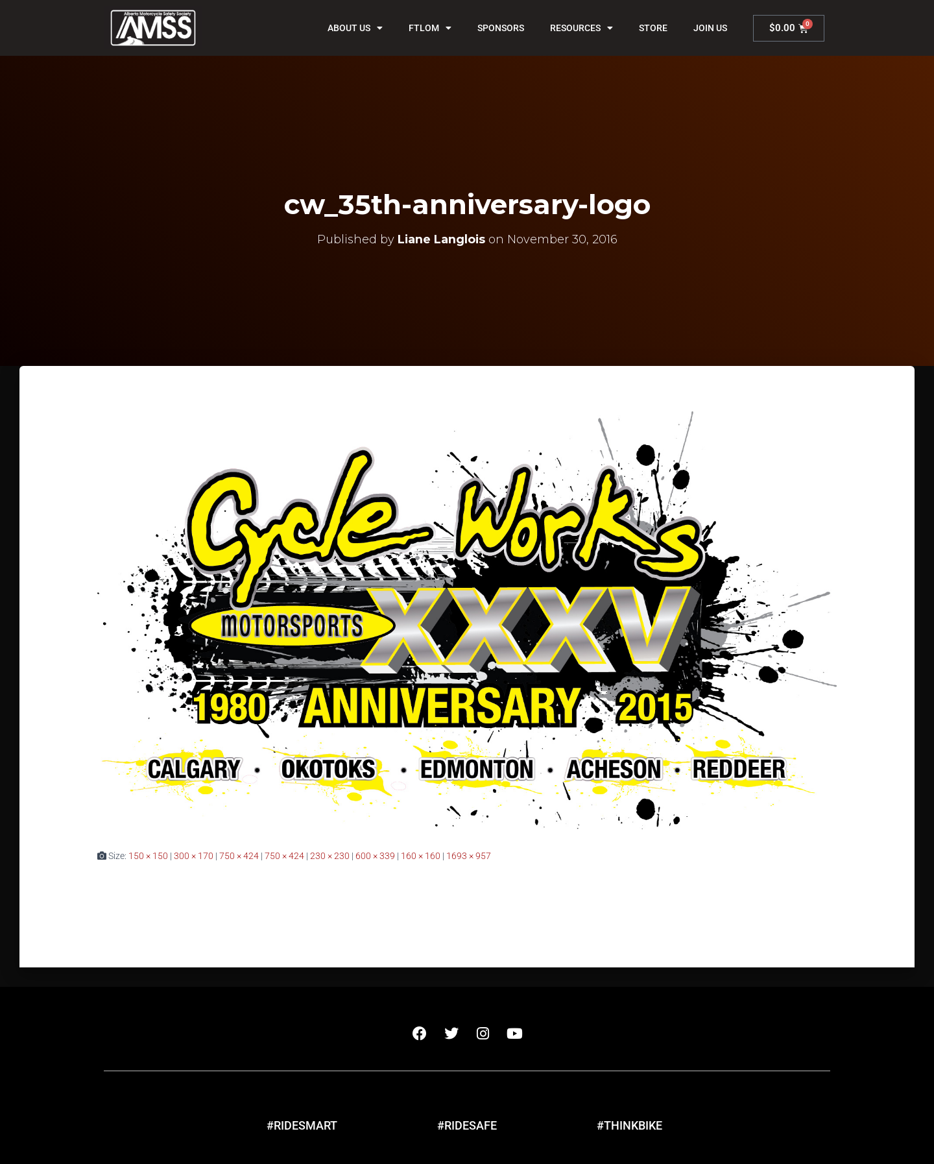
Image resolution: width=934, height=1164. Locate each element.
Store (653, 28)
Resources (581, 28)
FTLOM (430, 28)
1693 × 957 (468, 856)
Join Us (710, 28)
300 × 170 (193, 856)
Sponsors (500, 28)
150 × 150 (148, 856)
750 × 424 (239, 856)
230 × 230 (330, 856)
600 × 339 (375, 856)
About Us (355, 28)
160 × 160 (420, 856)
